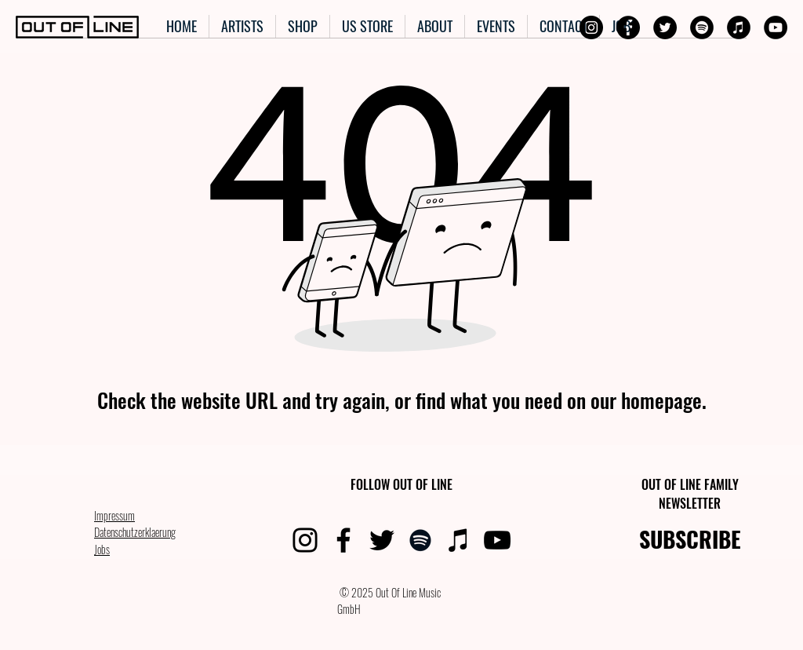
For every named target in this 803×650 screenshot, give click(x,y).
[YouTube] (775, 27)
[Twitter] (665, 27)
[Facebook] (628, 27)
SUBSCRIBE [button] (690, 539)
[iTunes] (738, 27)
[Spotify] (702, 27)
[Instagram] (591, 27)
